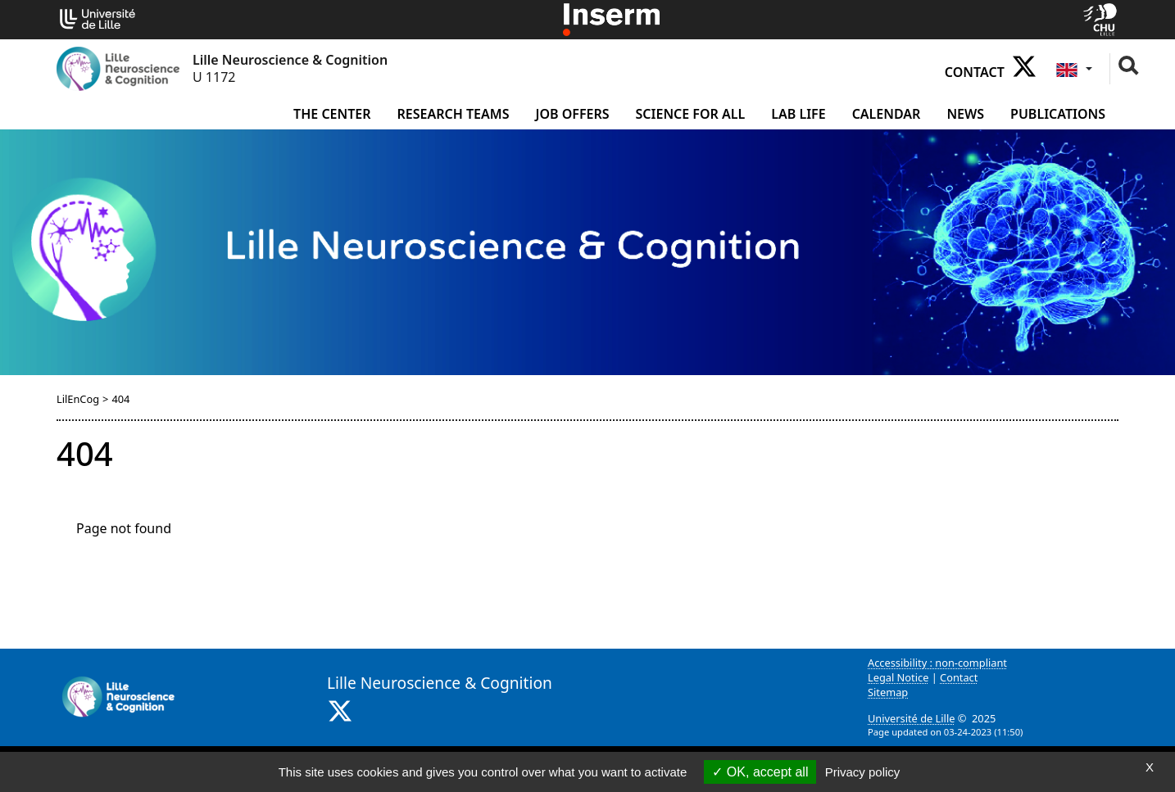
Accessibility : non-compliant (937, 662)
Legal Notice (898, 677)
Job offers (572, 114)
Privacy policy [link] (863, 772)
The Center (331, 114)
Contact (975, 72)
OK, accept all (760, 772)
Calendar (886, 114)
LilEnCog (78, 398)
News (965, 114)
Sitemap (888, 692)
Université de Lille (911, 718)
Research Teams (453, 114)
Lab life (798, 114)
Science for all (691, 114)
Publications (1057, 114)
